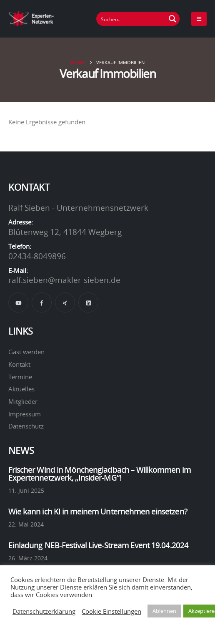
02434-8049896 (37, 256)
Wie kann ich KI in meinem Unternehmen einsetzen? (98, 511)
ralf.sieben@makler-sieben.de (64, 280)
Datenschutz (26, 426)
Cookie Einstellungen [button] (111, 611)
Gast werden (26, 352)
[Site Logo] (31, 18)
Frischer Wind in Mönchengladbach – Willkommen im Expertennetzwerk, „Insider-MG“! (99, 473)
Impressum (24, 414)
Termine (20, 377)
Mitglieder (23, 401)
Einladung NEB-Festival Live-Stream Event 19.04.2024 (98, 545)
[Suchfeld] (131, 18)
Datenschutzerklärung (43, 611)
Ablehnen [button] (164, 611)
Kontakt (19, 364)
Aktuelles (21, 389)
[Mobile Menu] (199, 19)
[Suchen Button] (172, 19)
